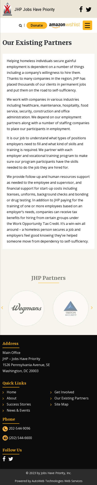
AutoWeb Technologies (48, 481)
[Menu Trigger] (87, 25)
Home (11, 392)
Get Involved (64, 392)
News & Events (18, 410)
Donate (37, 25)
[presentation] (2, 311)
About (11, 398)
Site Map (61, 404)
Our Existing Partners (71, 398)
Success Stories (19, 404)
